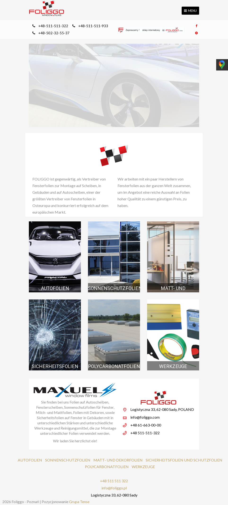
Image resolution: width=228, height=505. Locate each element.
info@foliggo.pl (114, 488)
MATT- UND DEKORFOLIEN (118, 460)
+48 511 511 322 (114, 481)
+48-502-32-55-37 (54, 33)
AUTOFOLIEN (30, 460)
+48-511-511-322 (53, 26)
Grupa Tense (79, 501)
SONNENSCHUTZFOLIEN (67, 460)
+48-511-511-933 (93, 26)
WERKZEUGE (143, 466)
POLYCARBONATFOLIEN (107, 466)
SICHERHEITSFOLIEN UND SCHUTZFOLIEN (184, 460)
